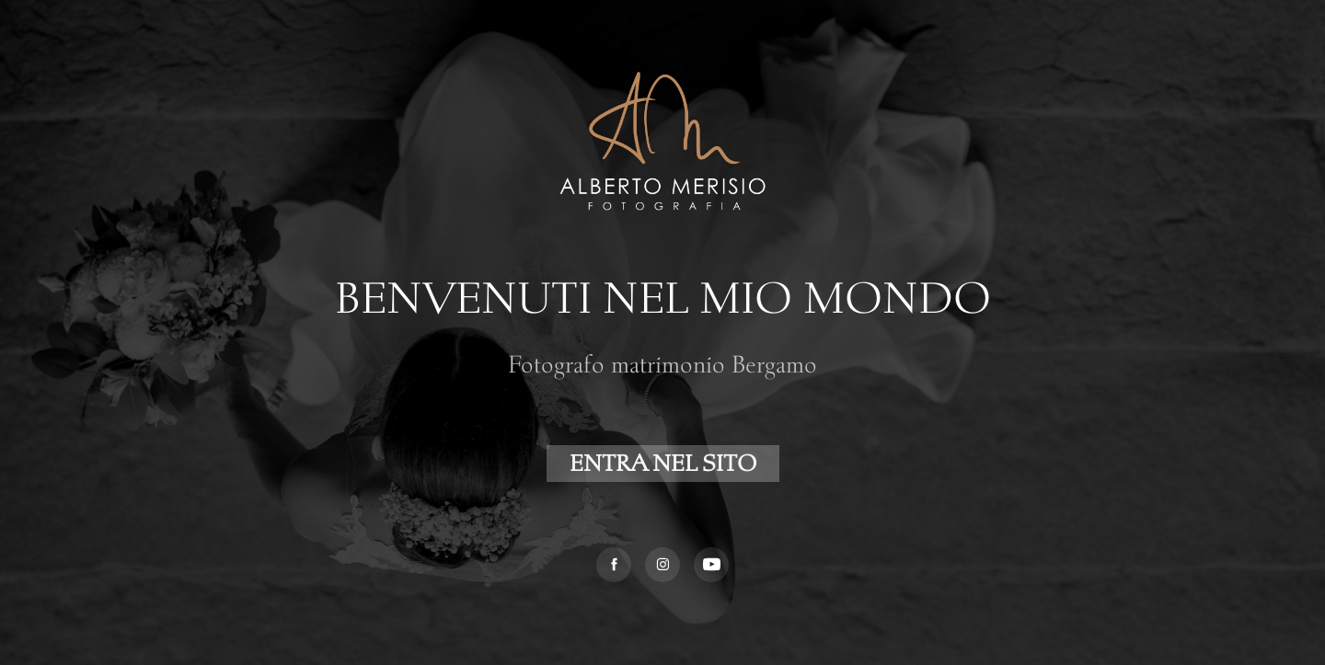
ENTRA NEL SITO (663, 463)
